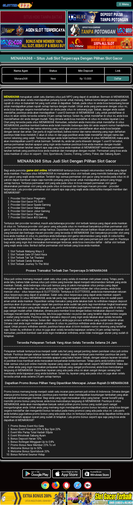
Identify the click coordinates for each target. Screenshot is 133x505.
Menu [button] (125, 4)
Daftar (117, 78)
